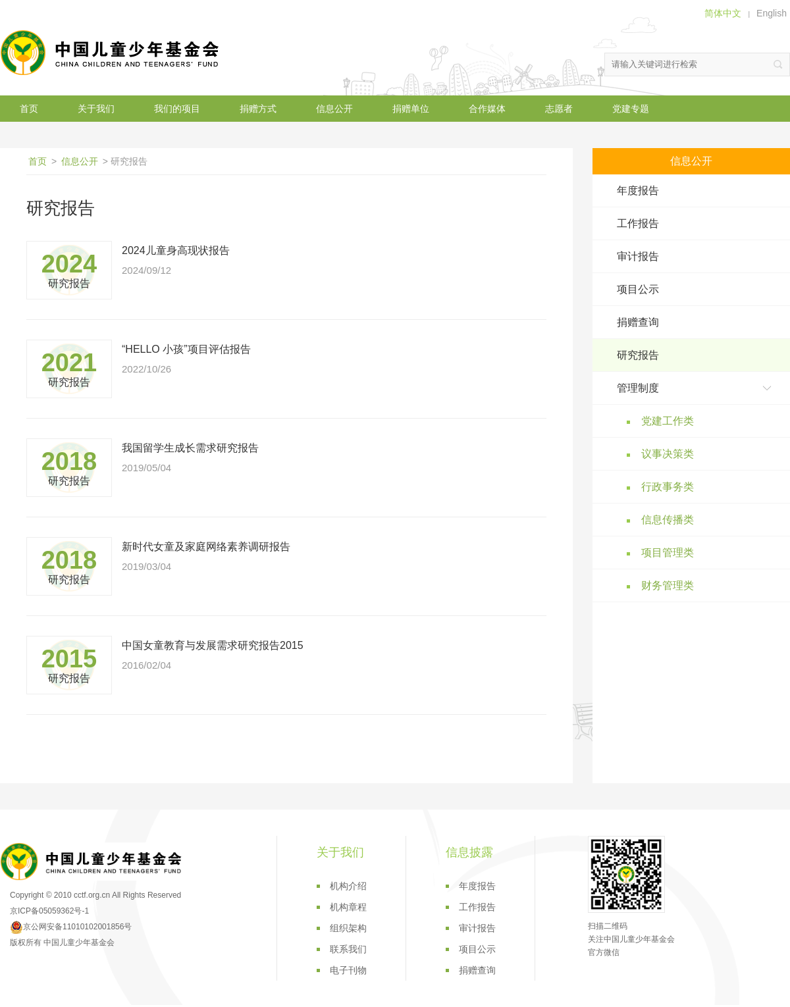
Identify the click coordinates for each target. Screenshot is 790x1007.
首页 (29, 108)
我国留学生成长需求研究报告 (190, 447)
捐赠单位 (410, 108)
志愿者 (559, 108)
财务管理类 (667, 585)
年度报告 (638, 190)
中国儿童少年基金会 (112, 53)
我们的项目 (177, 108)
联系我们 (348, 949)
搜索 (778, 64)
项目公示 (638, 289)
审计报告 (638, 256)
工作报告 (638, 223)
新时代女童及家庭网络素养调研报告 (206, 546)
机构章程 (348, 907)
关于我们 (96, 108)
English (771, 13)
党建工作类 (667, 420)
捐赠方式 (258, 108)
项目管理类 (667, 552)
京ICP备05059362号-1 (49, 911)
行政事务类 (667, 486)
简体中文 (722, 13)
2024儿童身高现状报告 (176, 250)
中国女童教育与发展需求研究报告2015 (212, 645)
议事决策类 (667, 453)
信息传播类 (667, 519)
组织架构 (348, 928)
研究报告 (638, 355)
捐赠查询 (638, 322)
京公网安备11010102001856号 (71, 926)
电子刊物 (348, 970)
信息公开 (334, 108)
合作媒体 (487, 108)
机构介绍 (348, 886)
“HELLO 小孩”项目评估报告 (186, 349)
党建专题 (630, 108)
